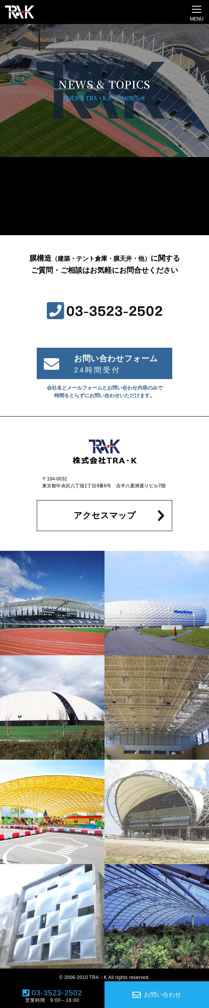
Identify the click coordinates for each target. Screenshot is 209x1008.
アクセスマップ (105, 515)
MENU (197, 19)
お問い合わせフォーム (116, 358)
